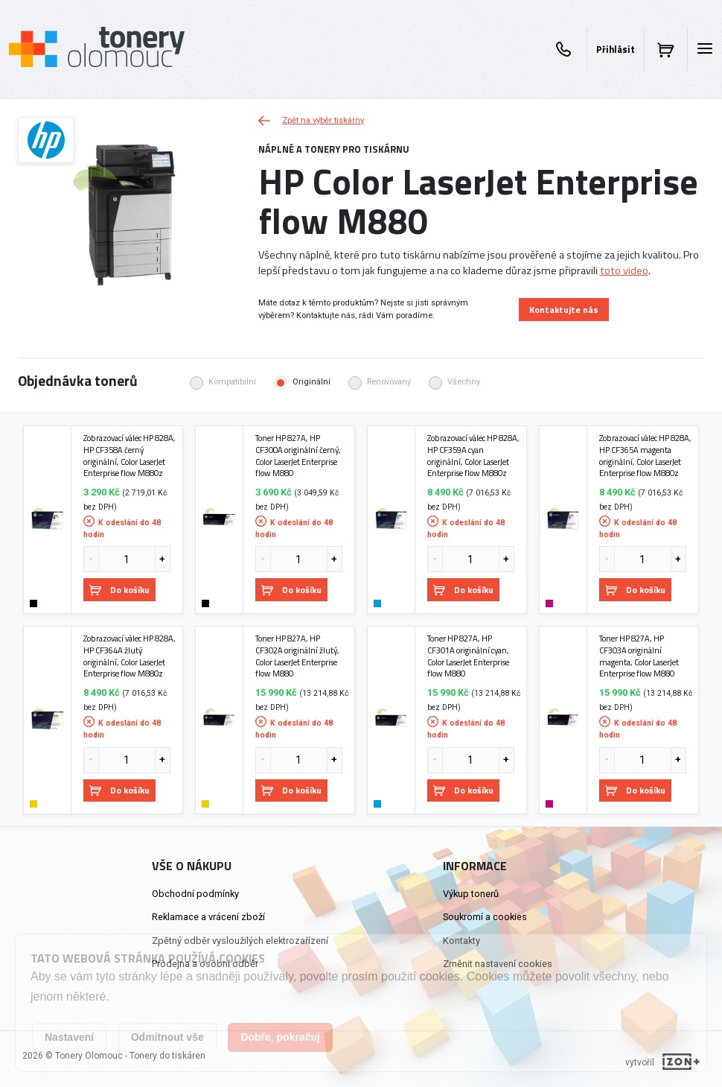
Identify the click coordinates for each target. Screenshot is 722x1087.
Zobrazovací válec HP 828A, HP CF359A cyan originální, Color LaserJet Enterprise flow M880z (473, 455)
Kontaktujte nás (564, 309)
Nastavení (69, 1037)
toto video (624, 270)
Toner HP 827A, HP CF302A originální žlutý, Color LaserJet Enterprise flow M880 (297, 656)
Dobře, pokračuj (280, 1037)
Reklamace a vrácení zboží (208, 916)
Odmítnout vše (167, 1037)
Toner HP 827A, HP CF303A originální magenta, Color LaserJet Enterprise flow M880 (639, 656)
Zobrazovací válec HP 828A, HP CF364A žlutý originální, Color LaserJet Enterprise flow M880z (129, 656)
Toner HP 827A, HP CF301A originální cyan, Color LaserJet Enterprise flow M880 (468, 656)
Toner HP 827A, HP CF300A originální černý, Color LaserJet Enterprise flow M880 (298, 455)
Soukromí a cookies (485, 916)
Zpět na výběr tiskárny (311, 120)
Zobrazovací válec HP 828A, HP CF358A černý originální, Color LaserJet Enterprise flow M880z (129, 455)
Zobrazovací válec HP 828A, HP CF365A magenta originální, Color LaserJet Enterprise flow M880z (645, 455)
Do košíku (119, 590)
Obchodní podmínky (195, 893)
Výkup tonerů (471, 893)
